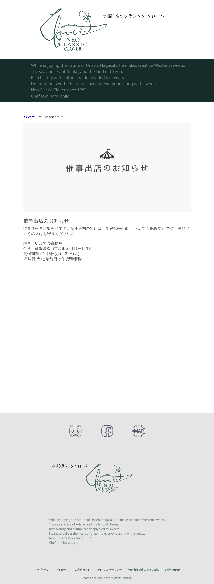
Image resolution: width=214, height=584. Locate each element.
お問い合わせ (172, 569)
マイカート (62, 569)
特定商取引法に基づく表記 (143, 569)
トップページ (29, 116)
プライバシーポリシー (109, 569)
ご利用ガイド (82, 569)
